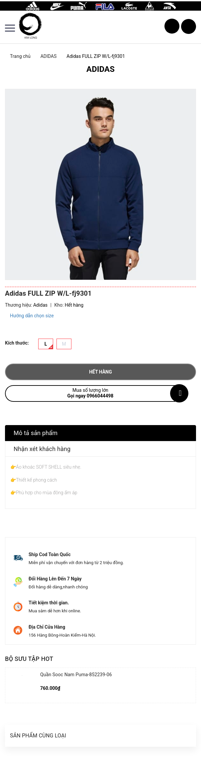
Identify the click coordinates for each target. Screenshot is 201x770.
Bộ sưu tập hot (29, 658)
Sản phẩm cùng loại (38, 735)
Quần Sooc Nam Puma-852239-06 (76, 674)
